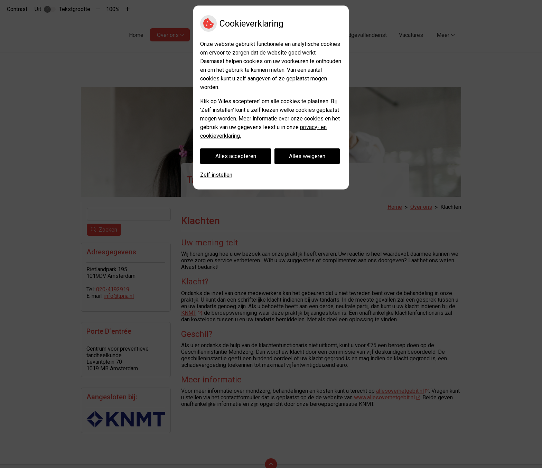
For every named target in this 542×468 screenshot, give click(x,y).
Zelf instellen (216, 175)
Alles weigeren (307, 156)
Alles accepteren (235, 156)
